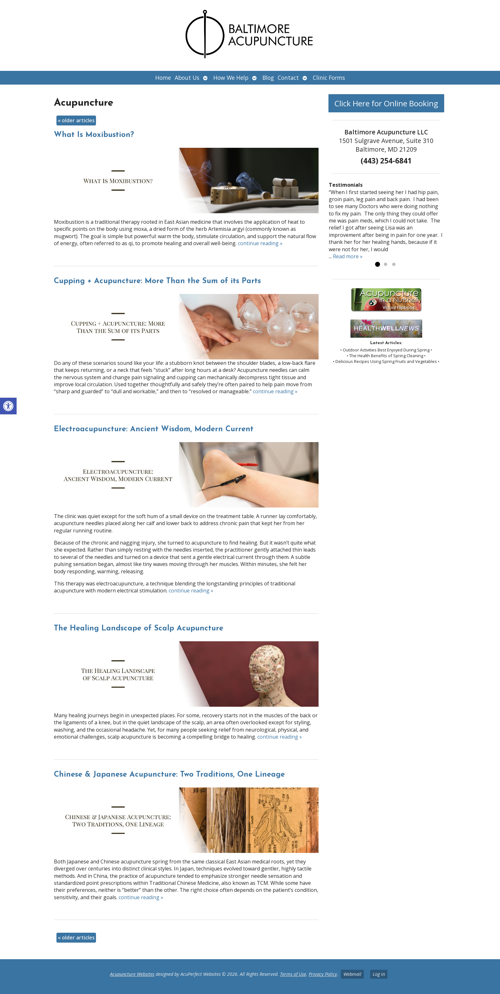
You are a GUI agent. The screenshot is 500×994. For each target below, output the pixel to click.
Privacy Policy (323, 974)
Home (163, 77)
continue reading (260, 243)
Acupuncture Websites (132, 974)
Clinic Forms (329, 77)
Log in (379, 974)
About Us (187, 77)
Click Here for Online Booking (386, 103)
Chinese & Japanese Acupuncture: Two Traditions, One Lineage (169, 775)
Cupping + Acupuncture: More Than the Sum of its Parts (157, 281)
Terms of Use (293, 974)
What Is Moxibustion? (94, 135)
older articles (76, 120)
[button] (8, 406)
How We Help (230, 77)
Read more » (348, 256)
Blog (268, 77)
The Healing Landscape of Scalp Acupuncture (138, 628)
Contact (288, 77)
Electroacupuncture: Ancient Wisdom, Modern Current (154, 429)
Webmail (352, 974)
